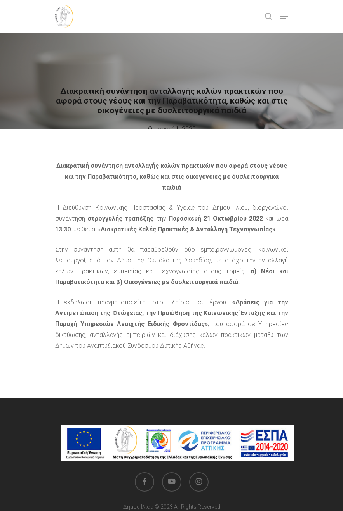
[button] (284, 16)
